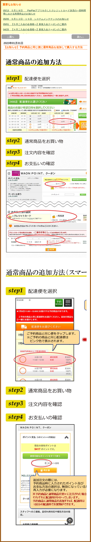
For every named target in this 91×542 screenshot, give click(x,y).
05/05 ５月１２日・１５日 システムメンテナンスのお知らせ (36, 19)
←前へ (10, 36)
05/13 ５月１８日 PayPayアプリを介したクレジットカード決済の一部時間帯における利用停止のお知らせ (44, 12)
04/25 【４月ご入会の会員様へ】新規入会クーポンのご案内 (34, 29)
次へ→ (80, 36)
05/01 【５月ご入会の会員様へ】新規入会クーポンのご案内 (34, 24)
